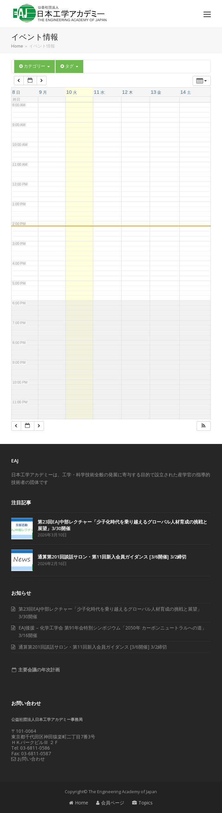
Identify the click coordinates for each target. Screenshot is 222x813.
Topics (142, 802)
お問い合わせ (28, 759)
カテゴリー (34, 66)
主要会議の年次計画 (38, 669)
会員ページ (110, 802)
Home (78, 802)
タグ (69, 66)
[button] (207, 14)
